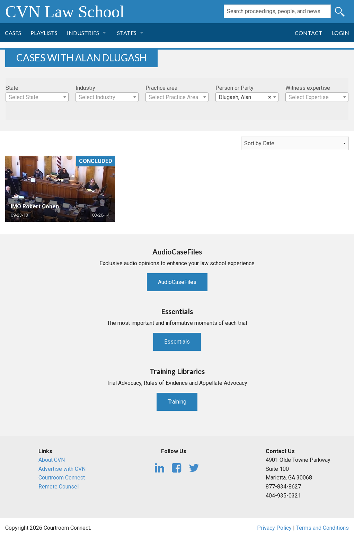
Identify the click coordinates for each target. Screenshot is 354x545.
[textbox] (37, 97)
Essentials (177, 341)
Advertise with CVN (62, 469)
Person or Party (234, 88)
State (12, 88)
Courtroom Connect (61, 477)
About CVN (51, 460)
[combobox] (37, 97)
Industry (85, 88)
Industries (83, 32)
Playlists (43, 32)
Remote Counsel (58, 486)
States (126, 32)
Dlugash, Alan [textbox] (245, 97)
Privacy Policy (274, 528)
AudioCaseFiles (177, 282)
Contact (308, 32)
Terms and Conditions (322, 528)
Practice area (161, 88)
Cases (13, 32)
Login (340, 32)
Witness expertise (307, 88)
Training (177, 401)
